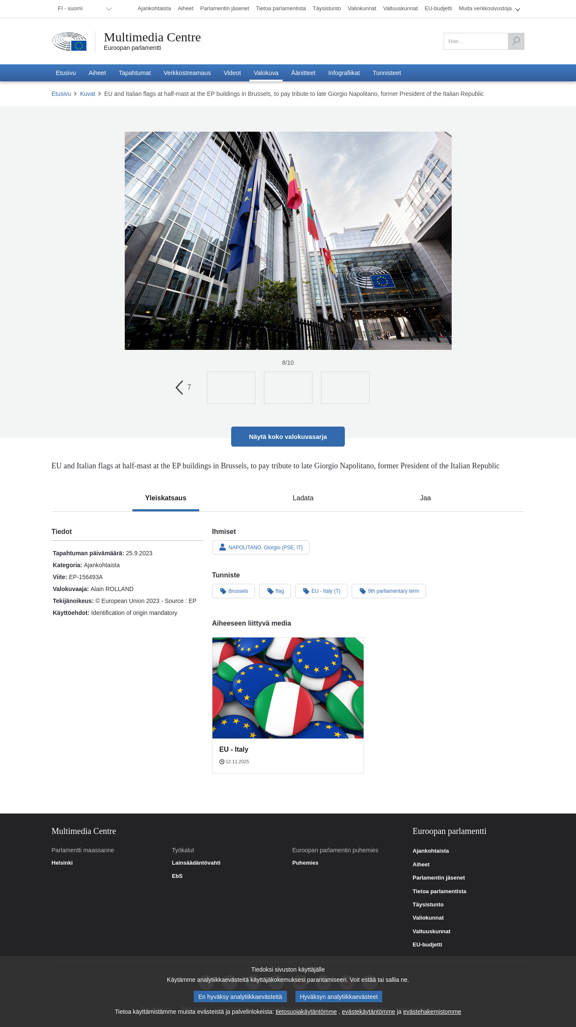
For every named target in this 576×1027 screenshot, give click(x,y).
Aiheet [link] (421, 865)
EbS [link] (177, 876)
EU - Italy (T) (321, 590)
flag (275, 590)
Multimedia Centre (152, 37)
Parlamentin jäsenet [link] (439, 878)
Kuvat (87, 93)
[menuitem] (83, 9)
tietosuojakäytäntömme (306, 1013)
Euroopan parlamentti (132, 47)
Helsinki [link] (62, 863)
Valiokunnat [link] (428, 918)
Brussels (233, 590)
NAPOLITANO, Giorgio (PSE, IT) (261, 547)
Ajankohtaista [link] (431, 851)
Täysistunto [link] (428, 905)
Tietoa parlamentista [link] (439, 891)
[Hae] (516, 41)
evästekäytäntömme (368, 1013)
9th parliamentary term (388, 590)
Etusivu (61, 93)
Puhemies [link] (305, 863)
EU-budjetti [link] (427, 945)
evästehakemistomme (432, 1013)
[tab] (165, 498)
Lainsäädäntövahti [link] (196, 863)
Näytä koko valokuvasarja (288, 436)
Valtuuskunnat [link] (431, 932)
